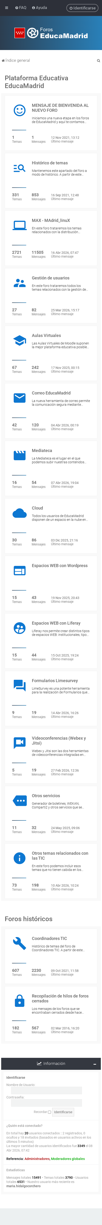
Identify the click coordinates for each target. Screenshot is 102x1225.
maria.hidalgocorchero (23, 1186)
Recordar (42, 1112)
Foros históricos (28, 919)
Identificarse (15, 1077)
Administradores (37, 1159)
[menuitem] (21, 7)
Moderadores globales (68, 1159)
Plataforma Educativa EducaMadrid (36, 82)
